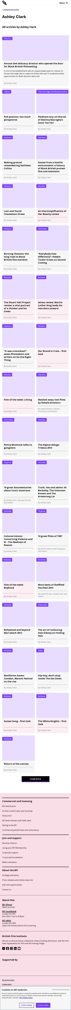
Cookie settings (26, 1005)
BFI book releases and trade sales (16, 820)
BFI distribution (9, 806)
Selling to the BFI (9, 825)
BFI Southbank (9, 911)
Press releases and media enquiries (17, 880)
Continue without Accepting (60, 989)
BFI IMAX (6, 920)
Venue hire (7, 815)
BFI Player (7, 904)
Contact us (6, 889)
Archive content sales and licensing (17, 811)
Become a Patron (9, 843)
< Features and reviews (10, 10)
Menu (64, 3)
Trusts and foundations (12, 857)
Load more (35, 779)
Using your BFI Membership (14, 848)
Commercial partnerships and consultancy (20, 830)
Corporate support (10, 852)
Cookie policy (7, 984)
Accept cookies (43, 1005)
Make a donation (9, 862)
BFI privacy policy (8, 980)
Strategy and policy (10, 875)
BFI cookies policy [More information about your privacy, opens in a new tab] (26, 998)
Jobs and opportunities (12, 884)
